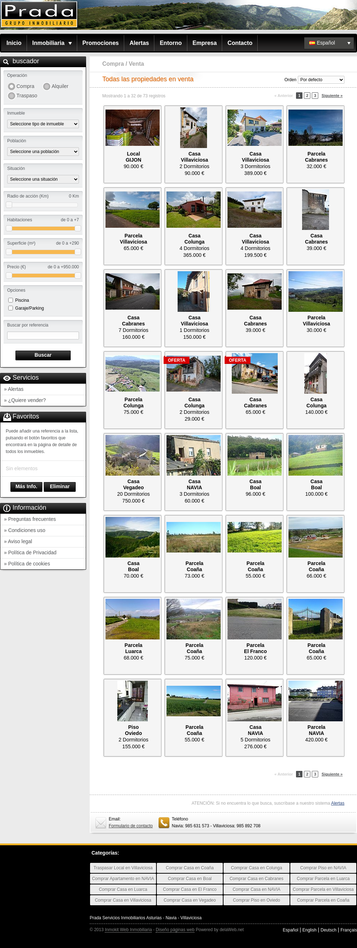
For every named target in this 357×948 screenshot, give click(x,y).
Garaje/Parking (29, 308)
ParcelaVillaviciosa (133, 239)
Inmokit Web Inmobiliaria (128, 929)
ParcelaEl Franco (255, 648)
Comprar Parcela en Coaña (323, 900)
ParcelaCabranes (316, 157)
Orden (290, 79)
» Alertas (13, 389)
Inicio (14, 43)
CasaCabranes (316, 239)
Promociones (101, 43)
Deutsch (329, 930)
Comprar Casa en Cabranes (256, 878)
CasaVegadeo (133, 484)
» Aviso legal (18, 541)
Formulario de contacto (131, 825)
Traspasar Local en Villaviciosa (123, 867)
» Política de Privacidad (30, 552)
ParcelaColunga (133, 402)
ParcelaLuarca (133, 648)
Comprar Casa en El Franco (189, 889)
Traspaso (27, 95)
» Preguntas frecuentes (30, 519)
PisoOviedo (133, 730)
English (309, 930)
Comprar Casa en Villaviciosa (123, 900)
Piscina (22, 300)
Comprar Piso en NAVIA (323, 867)
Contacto (239, 43)
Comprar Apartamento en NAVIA (123, 878)
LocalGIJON (133, 157)
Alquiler (60, 86)
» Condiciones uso (24, 530)
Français (348, 930)
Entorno (171, 43)
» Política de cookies (27, 564)
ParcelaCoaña (194, 566)
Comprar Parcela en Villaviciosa (323, 889)
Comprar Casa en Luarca (123, 889)
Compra (25, 86)
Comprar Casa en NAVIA (256, 889)
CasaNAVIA (194, 484)
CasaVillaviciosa (194, 157)
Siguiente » (332, 95)
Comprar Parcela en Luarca (323, 878)
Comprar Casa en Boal (190, 878)
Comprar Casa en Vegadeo (190, 900)
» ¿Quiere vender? (25, 400)
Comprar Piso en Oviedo (256, 900)
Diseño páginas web (175, 929)
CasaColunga (194, 239)
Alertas (139, 43)
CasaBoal (255, 484)
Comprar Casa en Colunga (256, 867)
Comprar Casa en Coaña (189, 867)
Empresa (205, 43)
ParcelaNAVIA (316, 730)
